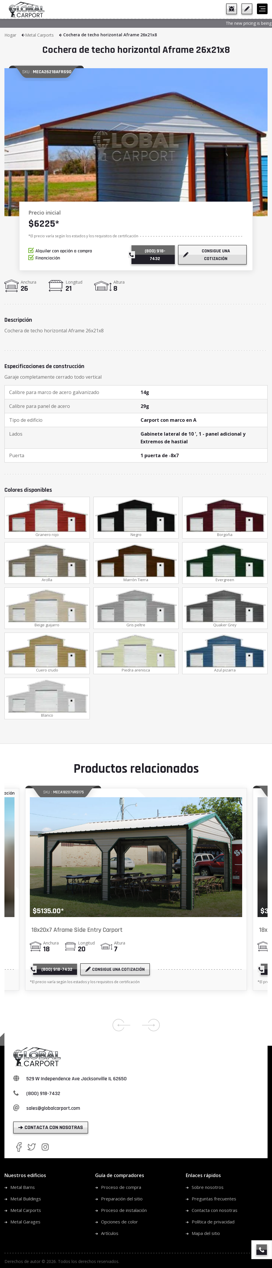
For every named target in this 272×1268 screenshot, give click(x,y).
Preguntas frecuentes (214, 1199)
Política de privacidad (213, 1222)
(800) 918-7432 (43, 1094)
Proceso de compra (121, 1188)
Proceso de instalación (124, 1211)
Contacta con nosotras (214, 1211)
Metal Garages (25, 1222)
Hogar (14, 35)
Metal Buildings (25, 1199)
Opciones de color (119, 1222)
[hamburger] (262, 9)
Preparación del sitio (122, 1199)
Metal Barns (22, 1188)
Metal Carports (44, 35)
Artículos (109, 1234)
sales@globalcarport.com (53, 1108)
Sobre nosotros (208, 1188)
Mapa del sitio (206, 1234)
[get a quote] (247, 9)
